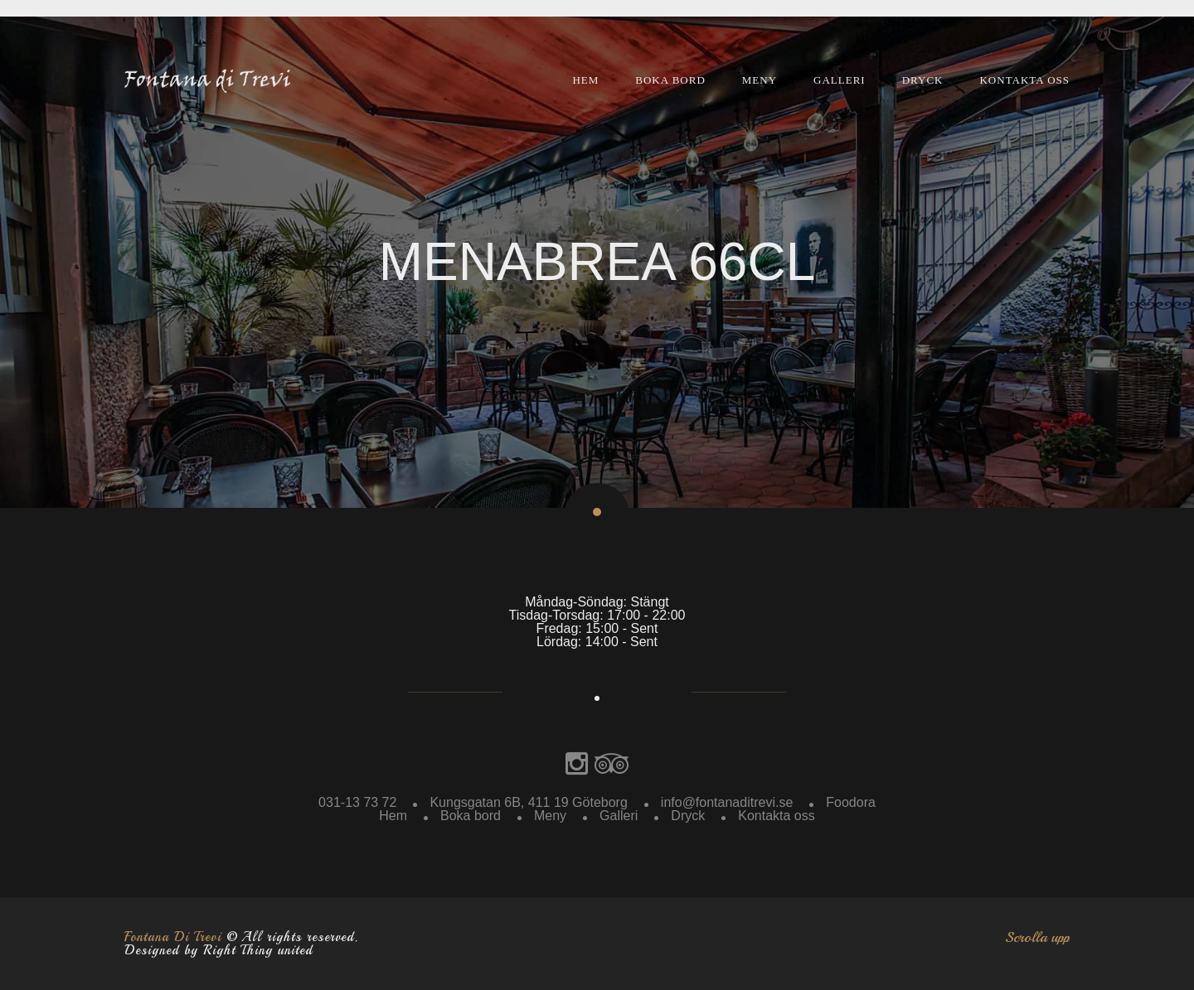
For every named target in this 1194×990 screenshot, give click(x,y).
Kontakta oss (1024, 80)
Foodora (851, 802)
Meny (759, 80)
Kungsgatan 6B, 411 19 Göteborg (528, 802)
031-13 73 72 (357, 802)
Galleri (839, 80)
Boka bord (670, 80)
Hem (585, 80)
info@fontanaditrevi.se (727, 802)
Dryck (923, 80)
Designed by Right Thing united (218, 950)
